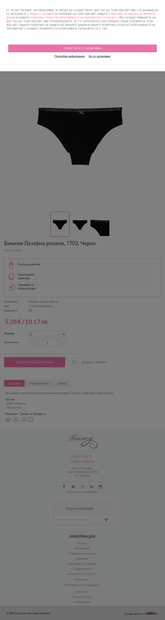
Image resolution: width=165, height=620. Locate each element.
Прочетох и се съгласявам (82, 48)
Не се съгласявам (99, 56)
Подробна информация (70, 56)
